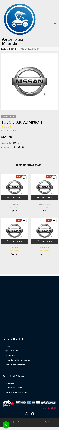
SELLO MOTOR (44, 204)
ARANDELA (44, 248)
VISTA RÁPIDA (14, 197)
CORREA (14, 248)
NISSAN (12, 49)
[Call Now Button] (6, 424)
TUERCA (14, 204)
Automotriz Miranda (12, 41)
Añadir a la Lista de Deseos (23, 177)
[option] (29, 81)
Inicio (3, 49)
